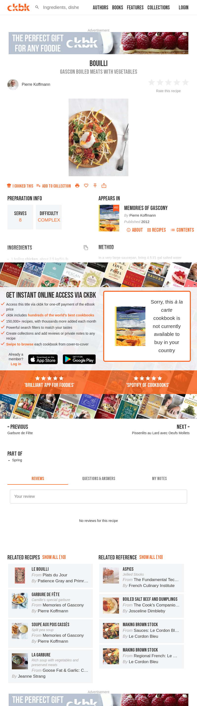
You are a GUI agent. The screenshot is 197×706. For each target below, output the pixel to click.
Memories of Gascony (146, 208)
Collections (158, 7)
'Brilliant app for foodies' (49, 382)
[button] (37, 7)
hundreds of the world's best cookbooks (61, 315)
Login (183, 7)
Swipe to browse (19, 344)
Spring (17, 460)
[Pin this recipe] (95, 185)
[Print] (77, 185)
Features (135, 7)
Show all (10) (54, 557)
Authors (100, 7)
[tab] (37, 479)
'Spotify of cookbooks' (147, 382)
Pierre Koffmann (36, 84)
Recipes (156, 230)
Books (117, 7)
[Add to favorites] (86, 185)
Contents (182, 230)
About (134, 230)
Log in (16, 364)
